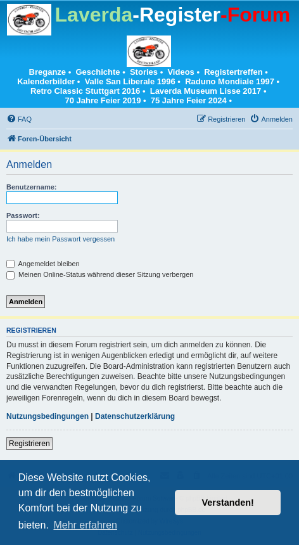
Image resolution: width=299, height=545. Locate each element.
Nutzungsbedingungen (47, 416)
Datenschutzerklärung (135, 416)
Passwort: (23, 215)
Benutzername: (31, 187)
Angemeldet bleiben (43, 263)
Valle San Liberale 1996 (130, 81)
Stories (144, 72)
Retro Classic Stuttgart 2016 (85, 91)
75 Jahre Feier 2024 (189, 100)
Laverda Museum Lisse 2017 (206, 91)
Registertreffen (233, 72)
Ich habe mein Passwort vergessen (60, 239)
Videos (180, 72)
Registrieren (29, 443)
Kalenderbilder (46, 81)
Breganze (48, 72)
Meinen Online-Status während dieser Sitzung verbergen (99, 274)
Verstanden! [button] (228, 502)
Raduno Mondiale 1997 (229, 81)
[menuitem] (19, 119)
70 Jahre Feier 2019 (103, 100)
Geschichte (97, 72)
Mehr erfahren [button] (85, 525)
